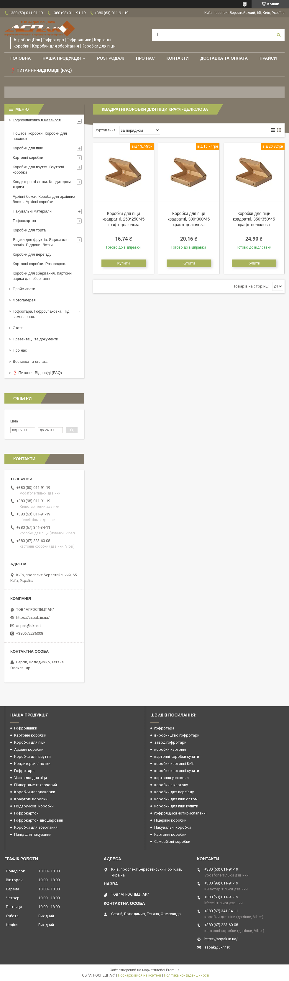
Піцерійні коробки (170, 820)
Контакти (178, 58)
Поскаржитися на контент (139, 975)
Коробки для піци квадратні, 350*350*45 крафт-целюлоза (254, 219)
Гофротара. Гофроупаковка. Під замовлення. (41, 314)
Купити (123, 263)
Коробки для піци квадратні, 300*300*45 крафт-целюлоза (189, 219)
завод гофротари (170, 742)
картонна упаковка (171, 778)
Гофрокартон (24, 220)
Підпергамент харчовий (35, 785)
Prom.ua (173, 970)
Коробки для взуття (32, 756)
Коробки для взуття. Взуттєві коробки (38, 169)
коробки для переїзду (174, 792)
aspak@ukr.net (29, 625)
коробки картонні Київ (174, 763)
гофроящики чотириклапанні (180, 813)
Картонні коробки (28, 157)
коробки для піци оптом (176, 799)
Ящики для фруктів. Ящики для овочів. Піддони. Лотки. (40, 242)
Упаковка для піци (30, 778)
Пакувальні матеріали (32, 211)
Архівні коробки (28, 749)
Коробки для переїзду (32, 254)
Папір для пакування (32, 834)
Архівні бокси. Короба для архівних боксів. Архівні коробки (44, 199)
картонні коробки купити (176, 756)
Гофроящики (25, 728)
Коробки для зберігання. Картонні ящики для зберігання (42, 276)
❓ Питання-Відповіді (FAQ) (41, 70)
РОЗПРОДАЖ (110, 58)
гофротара (164, 728)
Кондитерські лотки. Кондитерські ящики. (42, 184)
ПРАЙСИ (268, 58)
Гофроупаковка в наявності (37, 120)
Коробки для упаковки (34, 792)
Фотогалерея (24, 300)
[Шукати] (279, 35)
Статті (18, 328)
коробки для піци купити (176, 806)
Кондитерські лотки (32, 763)
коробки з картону (171, 785)
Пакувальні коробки (172, 827)
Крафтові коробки (30, 799)
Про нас (145, 58)
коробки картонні (170, 749)
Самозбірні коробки (172, 841)
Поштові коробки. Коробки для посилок (40, 136)
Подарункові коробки (34, 806)
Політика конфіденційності (186, 975)
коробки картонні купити (176, 770)
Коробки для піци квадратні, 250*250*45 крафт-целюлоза (123, 219)
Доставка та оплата (224, 58)
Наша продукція (61, 58)
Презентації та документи (35, 339)
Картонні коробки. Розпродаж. (39, 264)
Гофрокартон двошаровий (38, 820)
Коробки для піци (28, 148)
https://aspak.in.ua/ (33, 617)
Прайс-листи (24, 289)
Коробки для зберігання (36, 827)
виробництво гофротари (176, 735)
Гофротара (24, 770)
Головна (20, 58)
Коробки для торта (29, 230)
